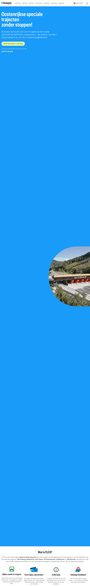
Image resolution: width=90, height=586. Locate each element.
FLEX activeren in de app (13, 44)
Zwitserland (38, 3)
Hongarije (54, 3)
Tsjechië (24, 3)
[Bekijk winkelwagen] (87, 3)
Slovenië (31, 3)
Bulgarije (61, 3)
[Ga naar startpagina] (6, 3)
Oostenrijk (17, 3)
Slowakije (46, 3)
